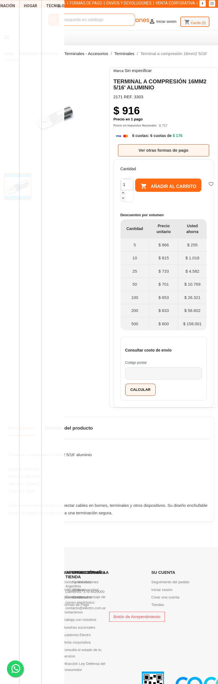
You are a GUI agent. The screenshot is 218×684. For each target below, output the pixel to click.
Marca (119, 71)
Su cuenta (163, 572)
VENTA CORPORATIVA (175, 3)
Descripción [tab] (21, 428)
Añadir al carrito (171, 186)
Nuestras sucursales (78, 627)
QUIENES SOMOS (50, 3)
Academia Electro (76, 635)
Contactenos (72, 612)
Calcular (140, 390)
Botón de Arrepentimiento (137, 616)
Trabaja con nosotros (79, 620)
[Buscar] (91, 20)
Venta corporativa (76, 642)
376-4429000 (93, 592)
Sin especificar (138, 70)
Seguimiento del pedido (170, 582)
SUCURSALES (19, 3)
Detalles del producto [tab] (69, 428)
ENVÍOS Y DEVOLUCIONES (129, 3)
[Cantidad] (127, 184)
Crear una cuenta (165, 597)
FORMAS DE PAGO (86, 3)
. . (15, 668)
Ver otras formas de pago (163, 150)
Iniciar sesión (162, 590)
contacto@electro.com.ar (85, 608)
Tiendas (157, 605)
